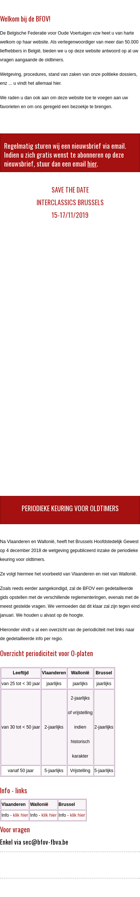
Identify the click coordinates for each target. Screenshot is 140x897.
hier (92, 163)
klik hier (20, 815)
